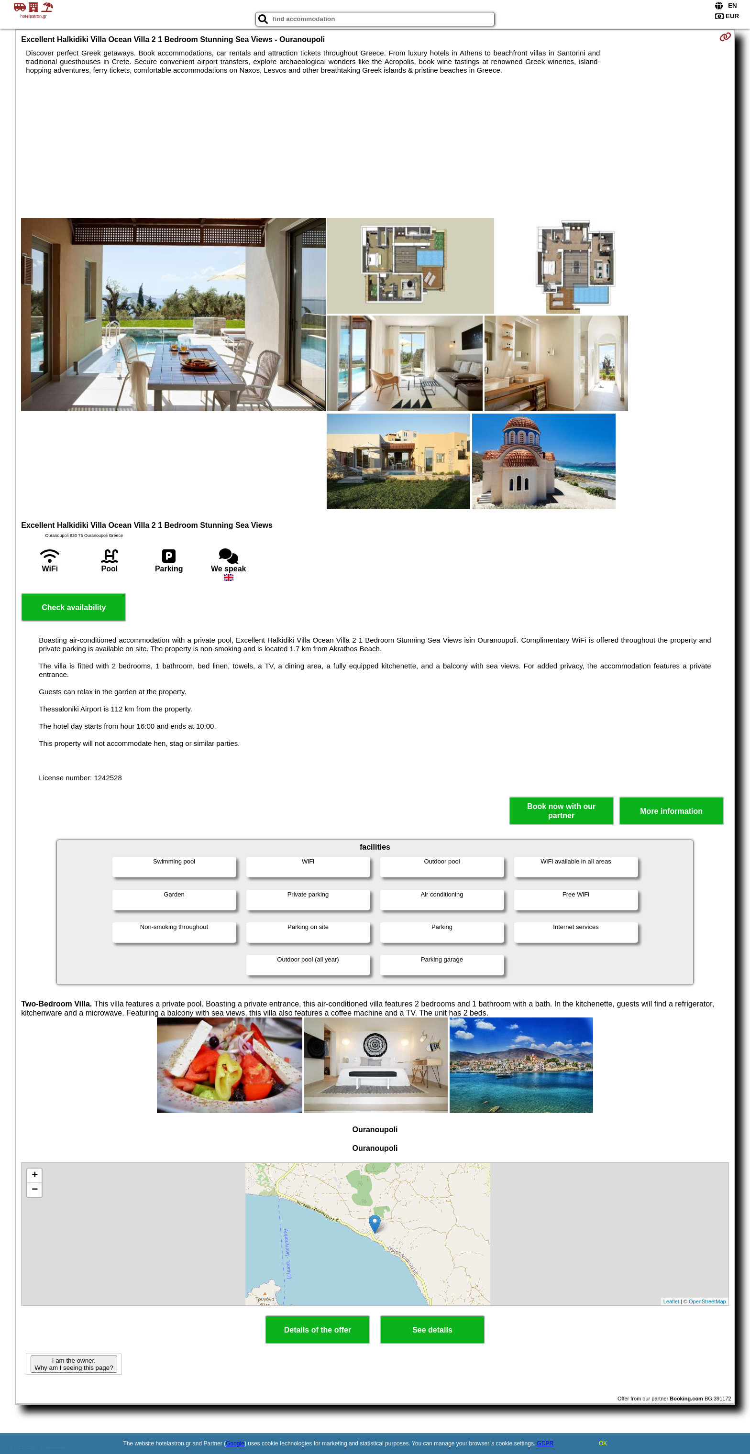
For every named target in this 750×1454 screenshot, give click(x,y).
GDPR (545, 1443)
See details (432, 1330)
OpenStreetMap (707, 1301)
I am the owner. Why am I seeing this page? (73, 1364)
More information (671, 811)
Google (235, 1443)
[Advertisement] (375, 146)
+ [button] (35, 1176)
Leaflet (671, 1301)
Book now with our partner (561, 811)
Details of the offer (317, 1330)
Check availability (74, 607)
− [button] (35, 1190)
